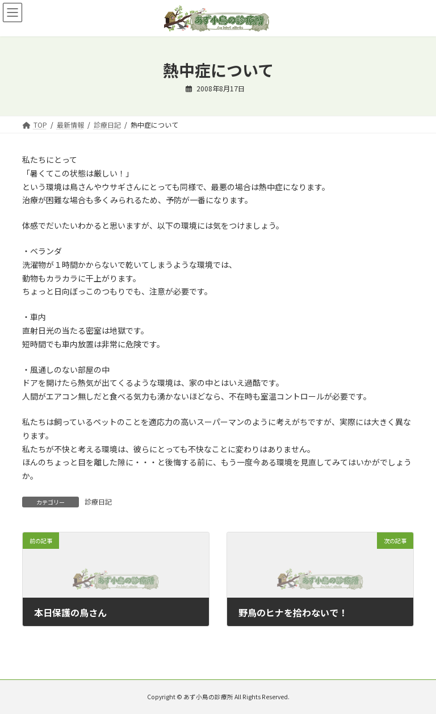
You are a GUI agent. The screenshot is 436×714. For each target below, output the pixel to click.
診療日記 (98, 501)
